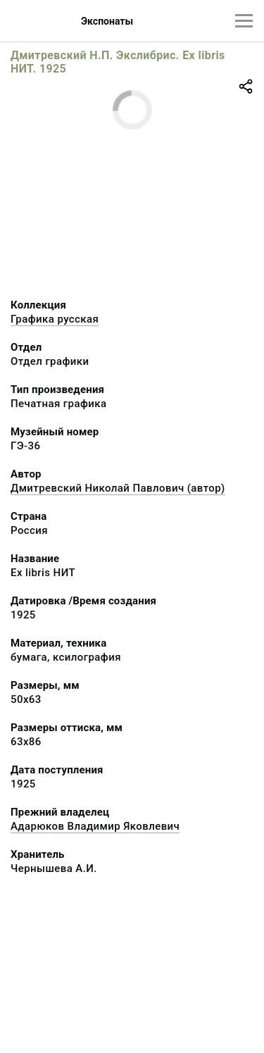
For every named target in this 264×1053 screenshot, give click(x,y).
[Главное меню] (244, 21)
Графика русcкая (55, 319)
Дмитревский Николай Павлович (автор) (118, 488)
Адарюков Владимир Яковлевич (95, 826)
